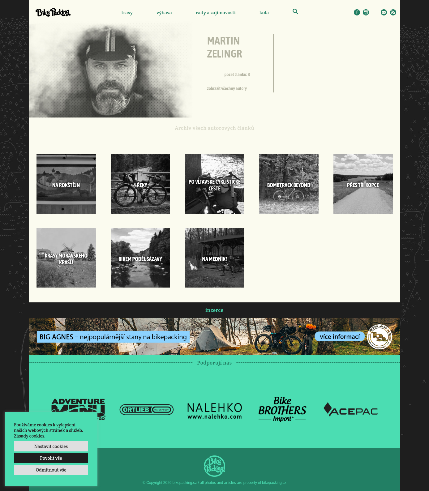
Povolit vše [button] (51, 458)
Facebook (357, 12)
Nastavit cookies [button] (51, 446)
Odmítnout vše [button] (51, 470)
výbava (164, 12)
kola (264, 12)
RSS (393, 12)
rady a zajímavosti (216, 12)
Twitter (375, 12)
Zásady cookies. (29, 436)
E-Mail (384, 12)
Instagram (366, 12)
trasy (126, 12)
